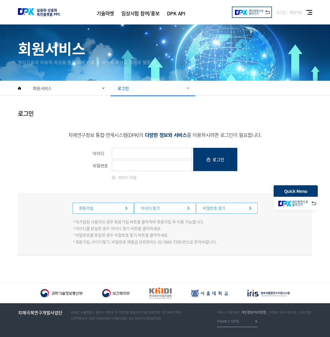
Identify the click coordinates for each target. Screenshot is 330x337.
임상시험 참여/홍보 (140, 13)
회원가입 (296, 12)
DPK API (176, 13)
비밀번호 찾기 (214, 208)
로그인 (281, 12)
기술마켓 (105, 13)
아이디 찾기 (150, 208)
